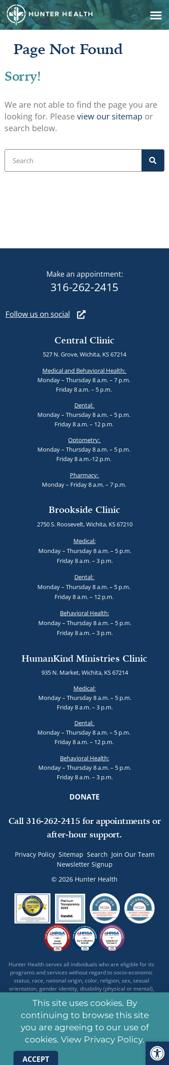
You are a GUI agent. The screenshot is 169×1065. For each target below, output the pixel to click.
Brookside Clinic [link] (84, 509)
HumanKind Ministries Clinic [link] (84, 658)
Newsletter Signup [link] (85, 864)
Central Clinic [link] (84, 340)
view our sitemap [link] (109, 116)
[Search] (153, 160)
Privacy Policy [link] (35, 854)
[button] (156, 15)
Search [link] (97, 854)
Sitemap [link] (71, 854)
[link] (157, 1053)
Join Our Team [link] (133, 854)
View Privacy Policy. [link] (102, 1046)
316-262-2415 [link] (84, 286)
